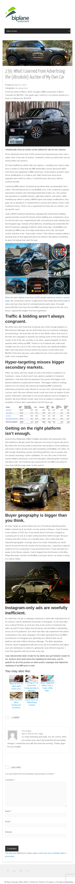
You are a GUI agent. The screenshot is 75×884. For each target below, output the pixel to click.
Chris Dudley (26, 731)
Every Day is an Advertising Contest (31, 700)
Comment (10, 780)
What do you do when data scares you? (16, 683)
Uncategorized (21, 88)
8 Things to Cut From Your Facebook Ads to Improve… (32, 684)
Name (8, 811)
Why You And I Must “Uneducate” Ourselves (16, 701)
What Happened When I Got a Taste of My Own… (47, 684)
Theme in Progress (46, 882)
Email (8, 821)
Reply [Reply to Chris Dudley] (41, 734)
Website (8, 832)
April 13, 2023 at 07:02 (30, 734)
